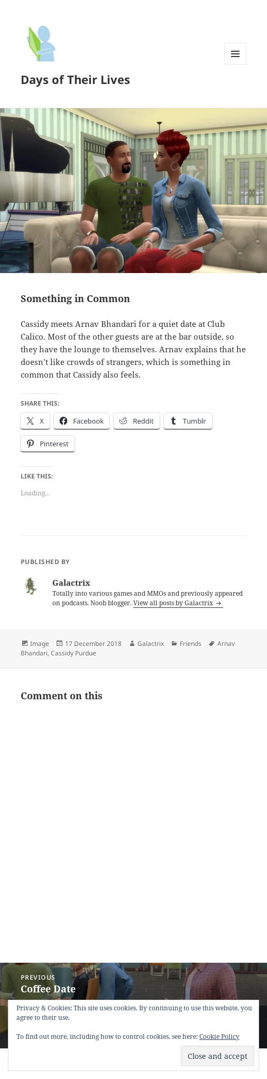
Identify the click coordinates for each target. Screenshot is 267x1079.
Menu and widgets (235, 64)
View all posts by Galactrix (174, 602)
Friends (190, 643)
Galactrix (150, 643)
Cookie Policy (219, 1036)
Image (39, 643)
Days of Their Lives (75, 79)
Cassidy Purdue (73, 653)
